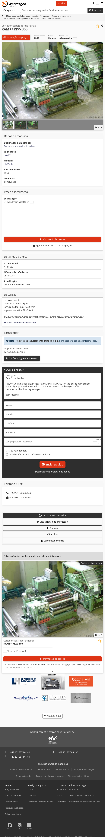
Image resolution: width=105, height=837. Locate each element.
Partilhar (52, 534)
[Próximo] (100, 86)
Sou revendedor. (18, 450)
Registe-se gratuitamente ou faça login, (37, 340)
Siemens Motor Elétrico (78, 776)
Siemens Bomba (62, 769)
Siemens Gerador (24, 776)
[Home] (27, 16)
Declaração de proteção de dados (52, 471)
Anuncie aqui (52, 715)
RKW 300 (8, 163)
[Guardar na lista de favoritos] (98, 26)
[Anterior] (4, 86)
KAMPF (7, 155)
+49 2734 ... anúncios (18, 492)
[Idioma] (97, 3)
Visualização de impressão (52, 521)
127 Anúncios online (14, 351)
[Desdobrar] (52, 671)
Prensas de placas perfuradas (50, 776)
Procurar (95, 10)
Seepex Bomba (43, 769)
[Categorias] (10, 10)
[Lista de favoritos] (93, 3)
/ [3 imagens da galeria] (98, 127)
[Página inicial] (3, 16)
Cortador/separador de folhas (19, 146)
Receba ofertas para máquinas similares (30, 454)
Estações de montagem (84, 769)
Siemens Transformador (21, 769)
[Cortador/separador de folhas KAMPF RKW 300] (52, 599)
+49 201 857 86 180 (20, 752)
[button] (102, 3)
